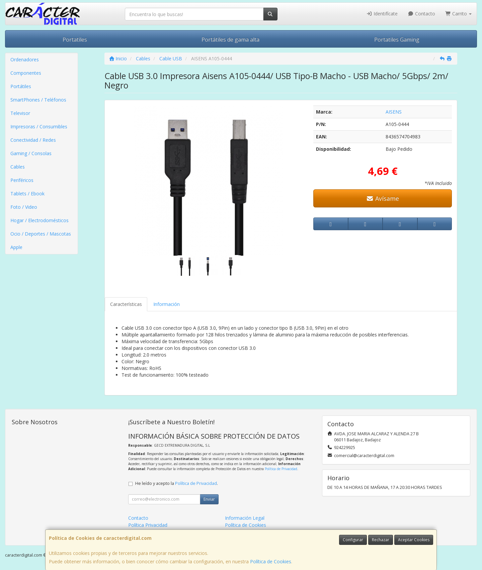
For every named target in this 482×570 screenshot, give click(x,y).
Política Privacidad (147, 525)
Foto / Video (23, 207)
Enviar (209, 499)
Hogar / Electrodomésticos (39, 220)
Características (126, 304)
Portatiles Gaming (396, 39)
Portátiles (20, 86)
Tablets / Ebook (27, 193)
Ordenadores (24, 59)
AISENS (394, 112)
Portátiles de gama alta (230, 39)
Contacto (421, 13)
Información (166, 304)
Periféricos (21, 180)
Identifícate (382, 13)
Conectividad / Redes (33, 140)
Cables (17, 167)
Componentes (25, 73)
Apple (16, 247)
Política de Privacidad (281, 468)
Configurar (353, 540)
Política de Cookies (270, 561)
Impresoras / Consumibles (38, 126)
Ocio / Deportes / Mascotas (40, 234)
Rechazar (380, 540)
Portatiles (75, 39)
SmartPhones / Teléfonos (38, 100)
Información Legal (244, 518)
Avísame (382, 198)
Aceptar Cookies (413, 540)
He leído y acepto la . (176, 483)
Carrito (458, 13)
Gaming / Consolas (31, 153)
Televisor (20, 113)
